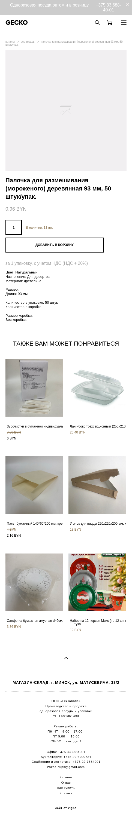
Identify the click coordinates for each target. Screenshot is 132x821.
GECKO (16, 22)
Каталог (65, 777)
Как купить (66, 787)
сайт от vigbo (66, 808)
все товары (28, 41)
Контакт (66, 793)
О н (64, 782)
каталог (10, 41)
